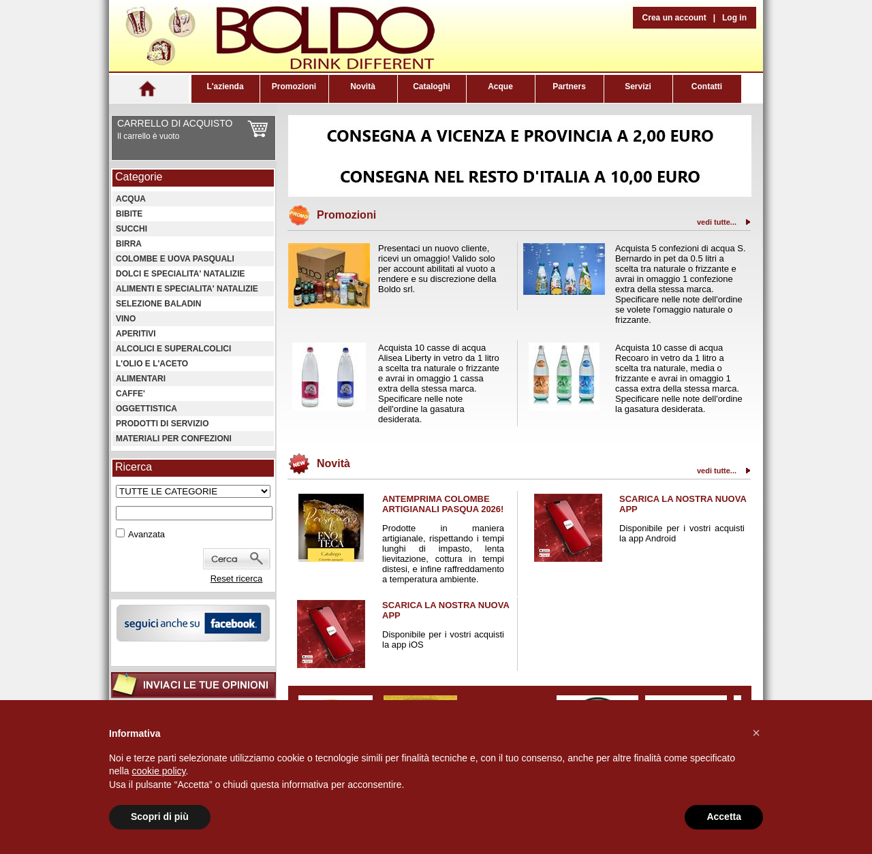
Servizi (638, 86)
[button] (756, 733)
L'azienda (224, 86)
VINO (126, 318)
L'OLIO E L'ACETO (152, 363)
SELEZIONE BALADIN (158, 304)
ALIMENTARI (141, 378)
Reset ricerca (237, 578)
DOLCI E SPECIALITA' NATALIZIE (180, 274)
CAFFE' (130, 393)
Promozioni (294, 86)
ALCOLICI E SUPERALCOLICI (173, 348)
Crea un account (674, 17)
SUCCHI (131, 229)
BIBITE (129, 214)
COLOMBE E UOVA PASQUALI (175, 259)
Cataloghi (431, 86)
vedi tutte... (716, 222)
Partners (569, 86)
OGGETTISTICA (146, 408)
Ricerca (133, 467)
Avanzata (146, 534)
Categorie (138, 177)
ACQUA (131, 199)
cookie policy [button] (158, 770)
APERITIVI (136, 333)
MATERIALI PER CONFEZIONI (174, 438)
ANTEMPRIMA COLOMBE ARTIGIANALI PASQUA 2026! (442, 504)
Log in (734, 17)
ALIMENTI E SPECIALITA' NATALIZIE (187, 289)
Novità (362, 86)
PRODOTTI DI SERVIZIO (162, 423)
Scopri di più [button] (160, 816)
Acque (500, 86)
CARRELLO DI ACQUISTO (174, 123)
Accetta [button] (723, 816)
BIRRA (129, 244)
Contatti (706, 86)
